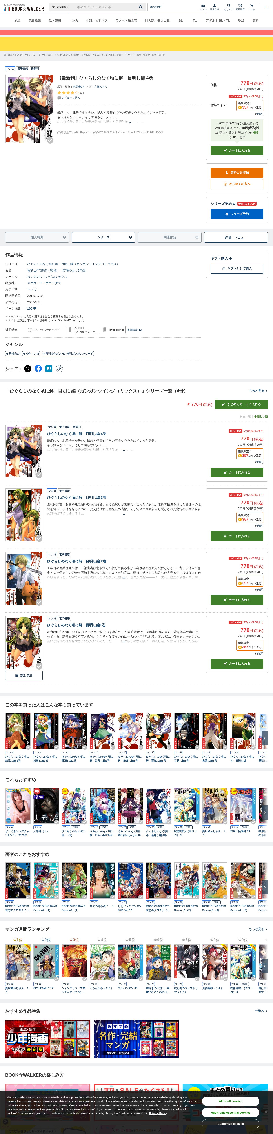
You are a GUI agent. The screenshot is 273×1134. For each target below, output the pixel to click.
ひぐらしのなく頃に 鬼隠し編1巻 (215, 766)
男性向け (13, 361)
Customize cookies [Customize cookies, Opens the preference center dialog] (231, 1123)
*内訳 (259, 121)
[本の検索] (62, 7)
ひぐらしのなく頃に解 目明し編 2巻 (76, 569)
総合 (18, 20)
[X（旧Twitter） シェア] (28, 376)
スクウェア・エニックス (44, 291)
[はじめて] (228, 7)
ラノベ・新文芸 (126, 20)
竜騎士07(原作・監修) (42, 278)
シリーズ (114, 245)
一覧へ (261, 1019)
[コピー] (59, 376)
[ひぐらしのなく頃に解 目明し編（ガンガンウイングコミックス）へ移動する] (90, 63)
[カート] (251, 7)
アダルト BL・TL (218, 20)
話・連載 (55, 20)
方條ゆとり (100, 94)
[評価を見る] (70, 103)
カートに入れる (237, 158)
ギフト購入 (221, 266)
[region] (136, 1112)
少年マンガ (31, 361)
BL (181, 20)
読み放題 (35, 20)
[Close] (266, 1112)
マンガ (73, 20)
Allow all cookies (230, 1101)
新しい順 (261, 424)
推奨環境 (134, 337)
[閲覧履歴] (240, 7)
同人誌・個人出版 (157, 20)
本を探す (155, 7)
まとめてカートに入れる (241, 412)
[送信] (141, 7)
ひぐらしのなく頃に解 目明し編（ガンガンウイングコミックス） (73, 272)
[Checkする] (50, 148)
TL (195, 20)
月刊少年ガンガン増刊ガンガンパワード (68, 361)
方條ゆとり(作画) (74, 278)
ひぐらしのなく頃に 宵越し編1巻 (187, 766)
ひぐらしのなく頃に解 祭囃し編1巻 (130, 766)
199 (31, 316)
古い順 (245, 424)
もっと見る (258, 398)
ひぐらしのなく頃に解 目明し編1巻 (76, 633)
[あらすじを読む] (130, 125)
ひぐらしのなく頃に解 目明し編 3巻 (76, 505)
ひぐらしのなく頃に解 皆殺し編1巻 (101, 766)
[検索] (141, 7)
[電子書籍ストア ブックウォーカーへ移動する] (20, 63)
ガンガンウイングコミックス (47, 284)
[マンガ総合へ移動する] (47, 63)
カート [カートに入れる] (237, 480)
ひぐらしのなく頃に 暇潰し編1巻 (74, 766)
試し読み (24, 683)
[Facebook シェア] (38, 376)
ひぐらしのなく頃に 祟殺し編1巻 (46, 766)
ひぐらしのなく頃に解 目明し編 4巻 (76, 442)
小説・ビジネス (97, 20)
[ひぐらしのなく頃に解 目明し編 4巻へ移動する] (146, 63)
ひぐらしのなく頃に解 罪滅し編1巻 (158, 766)
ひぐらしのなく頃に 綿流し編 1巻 (18, 766)
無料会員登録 (237, 180)
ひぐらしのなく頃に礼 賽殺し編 (242, 766)
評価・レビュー (236, 245)
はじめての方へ (237, 192)
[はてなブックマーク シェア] (49, 376)
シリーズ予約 (223, 212)
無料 (255, 20)
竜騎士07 (78, 94)
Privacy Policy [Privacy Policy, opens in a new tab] (158, 1113)
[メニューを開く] (266, 7)
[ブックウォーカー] (24, 7)
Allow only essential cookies (231, 1112)
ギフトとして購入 (237, 276)
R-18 (241, 20)
